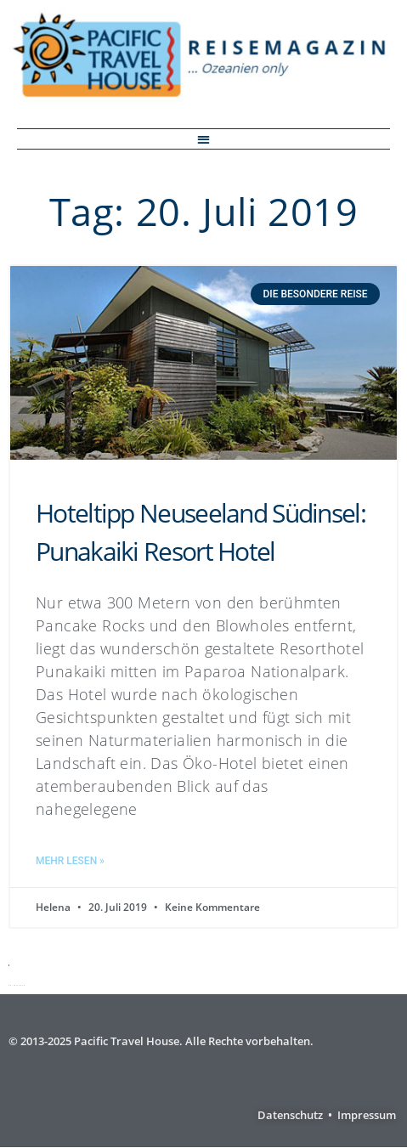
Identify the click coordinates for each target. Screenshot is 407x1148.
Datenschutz (290, 1115)
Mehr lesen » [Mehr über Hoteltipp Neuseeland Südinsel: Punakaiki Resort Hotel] (70, 861)
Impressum (366, 1115)
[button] (203, 139)
